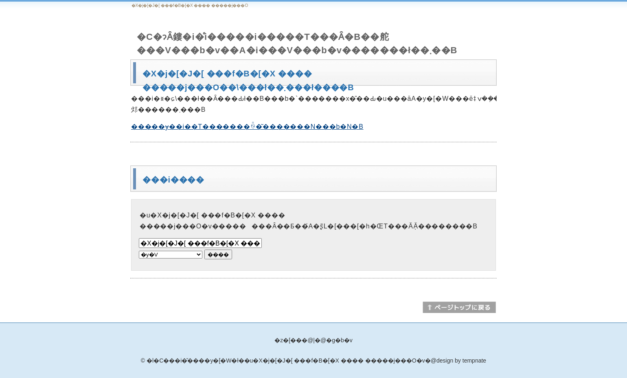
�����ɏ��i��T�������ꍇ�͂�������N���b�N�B (247, 126)
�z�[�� (288, 340)
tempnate (474, 360)
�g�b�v (339, 340)
